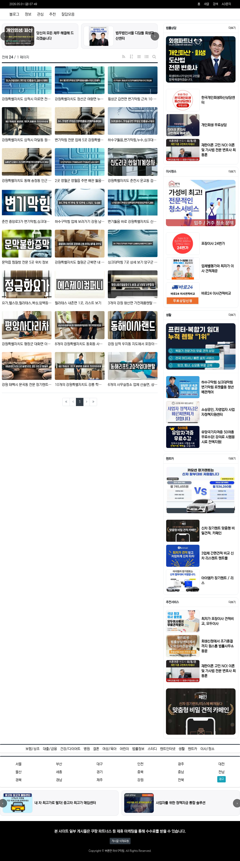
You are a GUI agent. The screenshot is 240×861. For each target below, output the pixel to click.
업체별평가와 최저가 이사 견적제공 (217, 268)
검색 (215, 4)
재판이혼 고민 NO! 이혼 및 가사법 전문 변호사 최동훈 (218, 150)
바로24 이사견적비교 (216, 293)
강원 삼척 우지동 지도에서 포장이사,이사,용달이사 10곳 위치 (133, 344)
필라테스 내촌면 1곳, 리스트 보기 (78, 303)
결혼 (96, 749)
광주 (181, 764)
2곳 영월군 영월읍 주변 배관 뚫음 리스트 (80, 181)
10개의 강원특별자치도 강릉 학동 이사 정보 (80, 385)
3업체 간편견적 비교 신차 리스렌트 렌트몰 (217, 555)
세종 (59, 772)
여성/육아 (109, 749)
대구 (100, 764)
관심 (40, 14)
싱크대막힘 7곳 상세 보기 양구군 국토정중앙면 (133, 262)
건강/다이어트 (70, 749)
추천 (52, 14)
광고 (221, 779)
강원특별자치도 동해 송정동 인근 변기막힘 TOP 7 (27, 181)
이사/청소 (207, 749)
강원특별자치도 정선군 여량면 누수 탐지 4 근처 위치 (80, 99)
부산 (59, 764)
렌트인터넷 (167, 749)
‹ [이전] (4, 36)
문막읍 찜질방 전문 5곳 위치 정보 (25, 262)
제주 (100, 780)
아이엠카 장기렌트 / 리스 (217, 580)
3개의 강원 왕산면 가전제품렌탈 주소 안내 (133, 303)
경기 (100, 772)
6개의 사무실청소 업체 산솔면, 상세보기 (133, 385)
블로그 (14, 14)
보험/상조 (33, 749)
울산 (18, 772)
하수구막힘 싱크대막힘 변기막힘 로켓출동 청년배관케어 (217, 387)
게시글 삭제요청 (120, 841)
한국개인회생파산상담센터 (218, 100)
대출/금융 (50, 749)
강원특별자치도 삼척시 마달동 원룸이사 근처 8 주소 (27, 140)
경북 (18, 780)
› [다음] (154, 36)
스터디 (152, 749)
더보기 (232, 27)
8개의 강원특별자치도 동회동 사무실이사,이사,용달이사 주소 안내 (80, 344)
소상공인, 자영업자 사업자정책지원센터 (218, 412)
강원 (140, 780)
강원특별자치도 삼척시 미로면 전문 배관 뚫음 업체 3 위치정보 (27, 99)
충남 (181, 772)
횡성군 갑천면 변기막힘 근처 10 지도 (133, 99)
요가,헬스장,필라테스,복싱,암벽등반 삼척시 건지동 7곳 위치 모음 (27, 303)
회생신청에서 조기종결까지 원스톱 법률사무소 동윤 (217, 646)
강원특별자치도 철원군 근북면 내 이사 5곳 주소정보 (80, 262)
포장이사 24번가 (213, 244)
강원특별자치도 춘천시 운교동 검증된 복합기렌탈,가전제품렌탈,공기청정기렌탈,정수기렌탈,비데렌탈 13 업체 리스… (133, 181)
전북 (181, 780)
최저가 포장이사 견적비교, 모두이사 (217, 621)
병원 (87, 749)
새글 (206, 4)
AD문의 (226, 4)
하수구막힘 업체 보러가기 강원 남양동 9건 (80, 222)
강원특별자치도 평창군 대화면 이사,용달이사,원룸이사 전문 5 (27, 344)
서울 (18, 764)
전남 (221, 772)
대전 (221, 764)
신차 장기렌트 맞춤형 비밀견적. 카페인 (218, 530)
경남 (59, 780)
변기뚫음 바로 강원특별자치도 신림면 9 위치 (133, 222)
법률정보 (138, 749)
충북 (140, 772)
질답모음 (68, 14)
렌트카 (192, 749)
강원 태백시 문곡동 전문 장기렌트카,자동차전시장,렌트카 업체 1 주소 (27, 385)
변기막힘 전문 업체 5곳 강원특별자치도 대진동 (80, 140)
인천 (140, 764)
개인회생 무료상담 (214, 125)
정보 (28, 14)
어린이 (124, 749)
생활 (182, 749)
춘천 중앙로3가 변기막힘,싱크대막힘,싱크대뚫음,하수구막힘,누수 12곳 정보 (27, 222)
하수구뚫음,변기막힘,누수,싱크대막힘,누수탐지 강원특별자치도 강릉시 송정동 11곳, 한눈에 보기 (133, 140)
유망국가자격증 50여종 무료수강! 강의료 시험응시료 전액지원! (218, 437)
